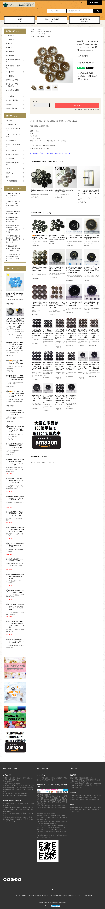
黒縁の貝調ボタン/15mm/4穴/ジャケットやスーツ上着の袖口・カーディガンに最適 (71, 366)
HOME (19, 20)
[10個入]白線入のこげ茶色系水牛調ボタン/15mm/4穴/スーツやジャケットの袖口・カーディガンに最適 (16, 345)
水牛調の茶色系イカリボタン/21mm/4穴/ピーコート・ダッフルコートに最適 (39, 268)
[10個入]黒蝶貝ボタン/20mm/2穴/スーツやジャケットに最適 (65, 191)
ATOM (90, 896)
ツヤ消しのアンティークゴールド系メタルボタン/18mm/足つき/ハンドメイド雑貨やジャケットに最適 (57, 304)
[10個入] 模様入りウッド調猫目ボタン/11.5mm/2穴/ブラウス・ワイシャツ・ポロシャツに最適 (16, 462)
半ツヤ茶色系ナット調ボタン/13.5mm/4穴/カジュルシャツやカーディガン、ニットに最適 (82, 333)
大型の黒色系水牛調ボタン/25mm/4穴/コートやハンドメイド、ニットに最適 (16, 513)
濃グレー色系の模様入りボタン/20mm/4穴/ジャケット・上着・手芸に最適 (48, 399)
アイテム (94, 2)
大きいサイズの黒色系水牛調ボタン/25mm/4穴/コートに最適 (16, 545)
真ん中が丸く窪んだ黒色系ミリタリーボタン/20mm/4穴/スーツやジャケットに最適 (16, 624)
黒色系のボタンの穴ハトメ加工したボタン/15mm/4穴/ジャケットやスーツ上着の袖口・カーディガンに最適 (74, 269)
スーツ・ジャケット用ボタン (44, 31)
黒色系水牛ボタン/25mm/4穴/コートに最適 (41, 191)
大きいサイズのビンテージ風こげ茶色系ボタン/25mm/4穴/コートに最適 (91, 237)
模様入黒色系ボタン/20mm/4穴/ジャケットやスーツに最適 (57, 236)
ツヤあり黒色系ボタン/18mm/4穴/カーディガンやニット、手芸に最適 (36, 332)
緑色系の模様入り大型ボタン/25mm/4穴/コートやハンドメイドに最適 (16, 412)
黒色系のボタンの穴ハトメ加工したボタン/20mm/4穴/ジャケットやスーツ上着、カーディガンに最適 (91, 269)
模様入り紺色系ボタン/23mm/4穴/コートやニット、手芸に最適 (48, 365)
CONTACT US (84, 20)
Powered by (52, 905)
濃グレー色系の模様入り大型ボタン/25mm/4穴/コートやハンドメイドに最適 (74, 303)
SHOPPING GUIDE (52, 20)
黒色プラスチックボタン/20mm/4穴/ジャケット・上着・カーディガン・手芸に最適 (16, 429)
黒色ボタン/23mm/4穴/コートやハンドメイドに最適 (16, 591)
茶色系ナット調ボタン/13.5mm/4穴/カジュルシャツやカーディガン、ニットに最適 (71, 333)
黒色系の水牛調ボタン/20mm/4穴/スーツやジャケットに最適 (16, 576)
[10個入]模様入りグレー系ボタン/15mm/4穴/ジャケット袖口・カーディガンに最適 (16, 394)
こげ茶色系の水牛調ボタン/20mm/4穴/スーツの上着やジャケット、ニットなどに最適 (59, 366)
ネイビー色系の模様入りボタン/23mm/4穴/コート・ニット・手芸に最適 (94, 365)
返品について (78, 109)
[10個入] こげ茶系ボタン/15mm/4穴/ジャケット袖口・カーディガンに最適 (16, 362)
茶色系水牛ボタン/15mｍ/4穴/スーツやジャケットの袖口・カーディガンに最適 (16, 529)
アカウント (82, 2)
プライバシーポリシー (76, 896)
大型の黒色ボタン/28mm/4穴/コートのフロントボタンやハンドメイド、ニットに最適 (16, 607)
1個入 (42, 36)
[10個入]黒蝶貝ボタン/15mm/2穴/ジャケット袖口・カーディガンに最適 (16, 498)
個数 (38, 36)
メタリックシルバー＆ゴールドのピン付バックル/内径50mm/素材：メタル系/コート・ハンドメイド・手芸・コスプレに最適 (89, 192)
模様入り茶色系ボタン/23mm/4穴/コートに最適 (16, 560)
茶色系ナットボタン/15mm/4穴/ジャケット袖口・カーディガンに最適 (16, 480)
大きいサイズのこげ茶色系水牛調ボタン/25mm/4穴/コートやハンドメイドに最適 (57, 268)
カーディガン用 (41, 34)
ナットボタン (40, 29)
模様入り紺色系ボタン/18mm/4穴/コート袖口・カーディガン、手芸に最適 (36, 366)
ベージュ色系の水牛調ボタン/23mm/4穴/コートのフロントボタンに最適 (16, 641)
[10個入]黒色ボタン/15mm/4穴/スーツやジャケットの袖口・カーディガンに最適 (39, 237)
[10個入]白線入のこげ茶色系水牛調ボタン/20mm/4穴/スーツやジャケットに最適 (16, 377)
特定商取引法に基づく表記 (91, 109)
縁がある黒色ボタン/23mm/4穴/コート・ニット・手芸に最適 (36, 398)
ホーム (32, 29)
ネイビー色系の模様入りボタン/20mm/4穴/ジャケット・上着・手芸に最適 (83, 366)
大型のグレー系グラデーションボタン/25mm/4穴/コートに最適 (10, 321)
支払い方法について (24, 896)
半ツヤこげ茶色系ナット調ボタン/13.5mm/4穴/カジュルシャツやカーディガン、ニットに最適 (59, 334)
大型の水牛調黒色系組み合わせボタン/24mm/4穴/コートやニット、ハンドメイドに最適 (19, 323)
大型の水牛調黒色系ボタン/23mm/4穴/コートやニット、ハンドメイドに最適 (16, 445)
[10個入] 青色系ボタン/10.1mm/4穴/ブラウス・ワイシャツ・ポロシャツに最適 (15, 294)
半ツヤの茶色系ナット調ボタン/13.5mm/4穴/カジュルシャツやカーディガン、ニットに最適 (39, 304)
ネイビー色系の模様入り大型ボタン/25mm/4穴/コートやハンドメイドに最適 (91, 303)
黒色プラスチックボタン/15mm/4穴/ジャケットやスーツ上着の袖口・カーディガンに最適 (59, 399)
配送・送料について (37, 896)
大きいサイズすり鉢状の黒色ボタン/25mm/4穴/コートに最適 (74, 237)
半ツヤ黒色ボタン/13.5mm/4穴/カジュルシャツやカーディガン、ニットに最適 (48, 333)
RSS (85, 896)
